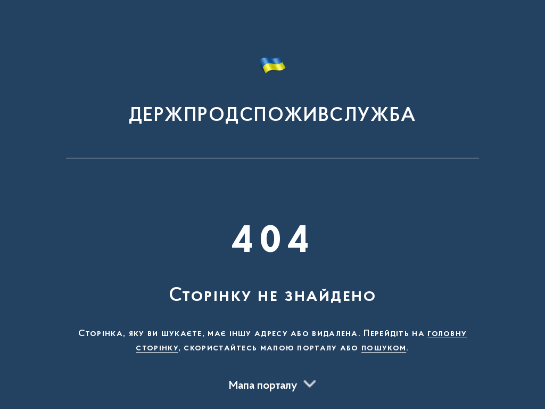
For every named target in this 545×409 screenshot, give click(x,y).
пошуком (383, 348)
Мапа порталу (263, 386)
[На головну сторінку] (272, 84)
